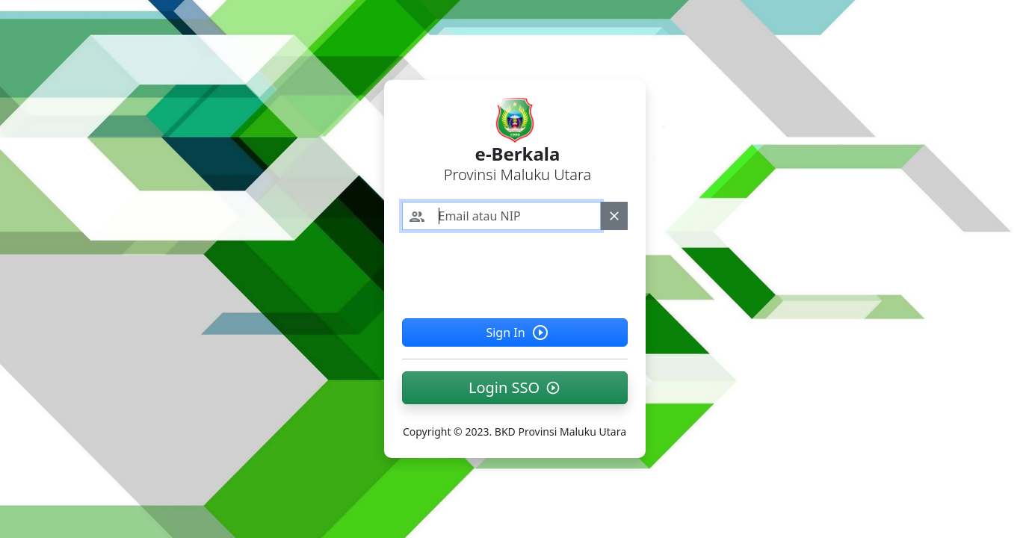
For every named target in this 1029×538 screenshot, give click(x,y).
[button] (515, 387)
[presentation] (515, 271)
